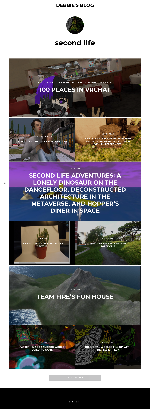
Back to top (75, 402)
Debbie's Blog (75, 5)
